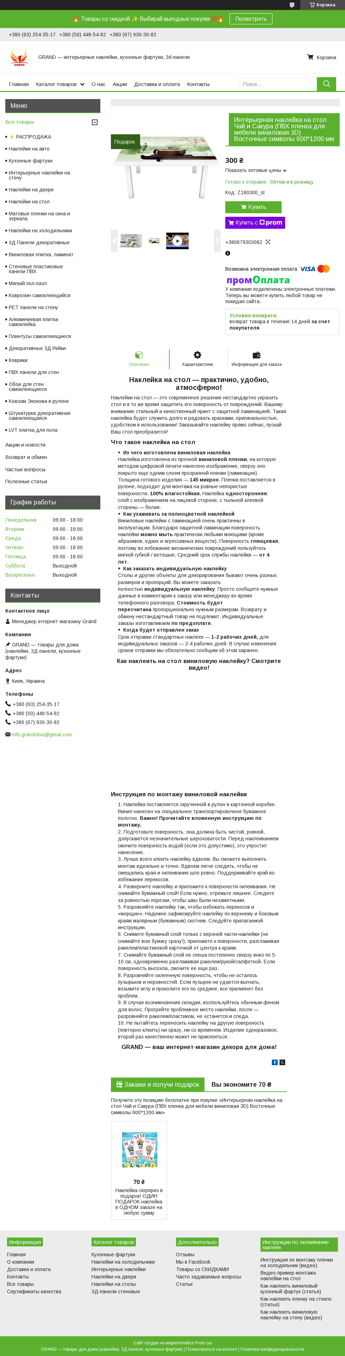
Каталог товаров (56, 84)
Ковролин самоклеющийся (39, 295)
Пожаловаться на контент (211, 1349)
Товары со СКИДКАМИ (202, 1269)
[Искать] (326, 84)
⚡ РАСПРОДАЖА (30, 137)
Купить (257, 207)
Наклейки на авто (29, 149)
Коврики (18, 360)
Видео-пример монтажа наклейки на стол (288, 1275)
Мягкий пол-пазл (28, 283)
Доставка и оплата (157, 84)
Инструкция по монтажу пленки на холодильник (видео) (297, 1262)
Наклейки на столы (114, 1284)
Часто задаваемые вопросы (208, 1277)
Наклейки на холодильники (40, 230)
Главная (19, 84)
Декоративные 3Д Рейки (37, 348)
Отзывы (185, 1254)
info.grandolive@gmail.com (42, 734)
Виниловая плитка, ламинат (41, 254)
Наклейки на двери (31, 189)
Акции (120, 84)
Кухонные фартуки (30, 161)
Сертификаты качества (34, 1291)
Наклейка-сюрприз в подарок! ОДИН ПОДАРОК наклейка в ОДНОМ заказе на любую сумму (139, 1202)
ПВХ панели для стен (34, 372)
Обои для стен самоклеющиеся (28, 386)
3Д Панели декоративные (39, 242)
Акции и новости (25, 445)
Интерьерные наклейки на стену (39, 175)
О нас (99, 84)
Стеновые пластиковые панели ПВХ (36, 269)
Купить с (259, 223)
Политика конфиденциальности (272, 1349)
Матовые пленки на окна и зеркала (39, 216)
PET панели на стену (33, 307)
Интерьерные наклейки (119, 1269)
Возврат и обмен (26, 457)
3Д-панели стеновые (116, 1291)
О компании (20, 1262)
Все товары (19, 122)
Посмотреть (251, 19)
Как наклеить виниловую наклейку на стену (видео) (291, 1314)
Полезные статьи (26, 481)
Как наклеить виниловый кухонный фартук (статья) (291, 1288)
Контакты (198, 84)
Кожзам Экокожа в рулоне (39, 401)
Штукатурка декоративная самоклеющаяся (39, 415)
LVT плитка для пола (33, 430)
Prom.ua (203, 1342)
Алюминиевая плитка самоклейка (33, 322)
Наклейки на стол (29, 201)
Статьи (184, 1284)
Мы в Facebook (193, 1262)
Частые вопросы (25, 469)
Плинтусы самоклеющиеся (40, 336)
